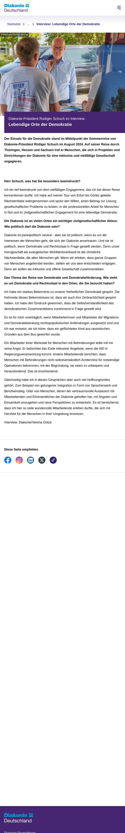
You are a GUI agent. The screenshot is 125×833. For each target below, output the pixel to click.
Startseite (14, 24)
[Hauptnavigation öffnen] (119, 8)
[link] (7, 462)
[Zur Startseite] (16, 8)
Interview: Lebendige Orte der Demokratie (68, 24)
